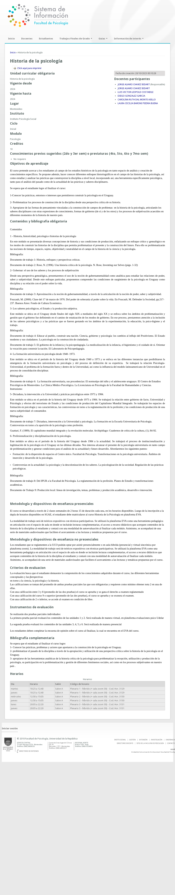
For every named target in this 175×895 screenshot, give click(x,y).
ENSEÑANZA (170, 740)
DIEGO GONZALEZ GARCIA (131, 95)
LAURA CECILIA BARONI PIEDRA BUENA (138, 103)
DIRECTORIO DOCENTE (125, 743)
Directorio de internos (29, 751)
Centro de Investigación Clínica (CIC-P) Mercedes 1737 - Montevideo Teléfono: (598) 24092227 (60, 745)
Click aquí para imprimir (27, 68)
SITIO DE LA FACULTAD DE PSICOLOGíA (150, 743)
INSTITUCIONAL (120, 740)
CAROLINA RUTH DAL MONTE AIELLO (137, 99)
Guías (103, 38)
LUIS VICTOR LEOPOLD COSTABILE (135, 92)
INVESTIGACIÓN (156, 740)
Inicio (11, 38)
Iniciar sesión (10, 728)
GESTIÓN (132, 740)
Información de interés (129, 38)
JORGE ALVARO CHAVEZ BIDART (134, 84)
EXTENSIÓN (143, 740)
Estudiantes (46, 38)
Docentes (26, 38)
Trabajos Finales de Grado (75, 38)
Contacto (171, 743)
